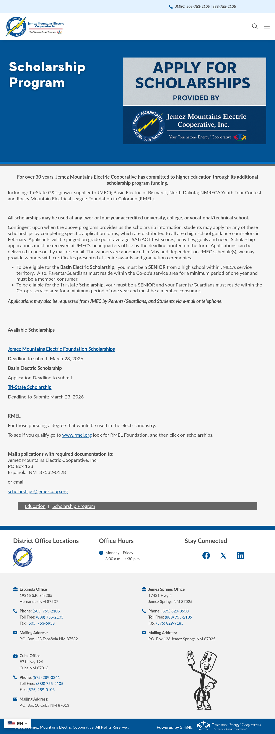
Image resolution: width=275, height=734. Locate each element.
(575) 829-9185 (169, 623)
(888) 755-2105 (49, 617)
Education (35, 506)
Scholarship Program (73, 506)
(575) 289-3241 (46, 677)
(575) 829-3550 (175, 611)
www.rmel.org (77, 435)
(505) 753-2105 (46, 611)
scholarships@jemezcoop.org (38, 491)
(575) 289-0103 (41, 689)
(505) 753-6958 (41, 623)
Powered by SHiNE (175, 727)
